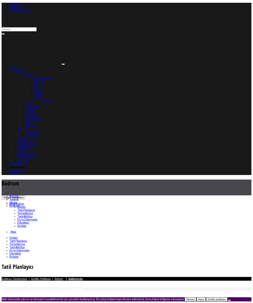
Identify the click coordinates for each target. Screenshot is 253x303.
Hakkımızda (16, 7)
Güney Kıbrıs (33, 135)
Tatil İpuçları (24, 157)
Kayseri (37, 94)
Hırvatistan (32, 116)
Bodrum (46, 100)
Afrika (21, 138)
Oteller (21, 151)
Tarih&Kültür (25, 216)
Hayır (201, 299)
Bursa (37, 88)
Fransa (29, 103)
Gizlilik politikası (217, 299)
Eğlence (14, 173)
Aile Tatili (23, 160)
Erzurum (38, 91)
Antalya (38, 81)
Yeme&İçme (25, 213)
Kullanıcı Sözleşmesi (14, 278)
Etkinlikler (23, 222)
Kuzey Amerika (26, 141)
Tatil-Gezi (15, 69)
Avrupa (22, 72)
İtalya (28, 122)
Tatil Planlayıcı (26, 210)
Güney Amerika (27, 145)
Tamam (190, 299)
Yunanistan (32, 107)
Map (12, 231)
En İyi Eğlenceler (27, 219)
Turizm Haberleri (27, 154)
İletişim (14, 4)
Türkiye (29, 75)
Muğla (37, 97)
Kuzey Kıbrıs (32, 132)
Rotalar (22, 226)
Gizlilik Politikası (41, 278)
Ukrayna (30, 110)
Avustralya (24, 148)
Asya (20, 129)
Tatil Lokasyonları (20, 10)
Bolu (36, 85)
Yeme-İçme (16, 164)
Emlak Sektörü (18, 170)
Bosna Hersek (34, 119)
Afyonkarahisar (43, 78)
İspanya (30, 113)
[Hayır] (229, 300)
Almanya (31, 126)
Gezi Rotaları (17, 167)
